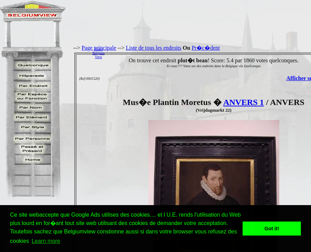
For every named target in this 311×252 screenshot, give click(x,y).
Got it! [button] (272, 228)
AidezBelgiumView (98, 53)
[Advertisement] (210, 53)
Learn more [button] (46, 241)
